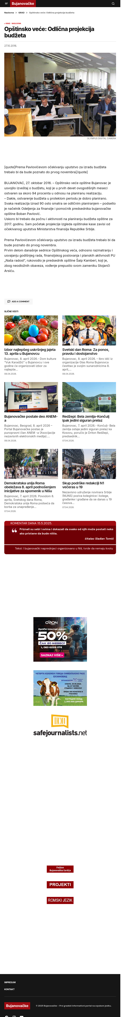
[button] (6, 3)
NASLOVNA (16, 23)
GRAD (21, 12)
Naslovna (9, 12)
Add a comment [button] (20, 301)
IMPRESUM (10, 982)
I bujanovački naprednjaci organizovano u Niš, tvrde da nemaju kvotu (68, 548)
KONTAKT (9, 989)
